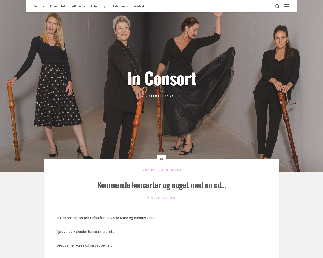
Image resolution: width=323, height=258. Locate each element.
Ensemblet (57, 6)
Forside (38, 6)
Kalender (118, 6)
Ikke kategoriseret (161, 170)
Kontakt (138, 6)
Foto (94, 6)
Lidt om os (78, 6)
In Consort (161, 77)
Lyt (105, 6)
